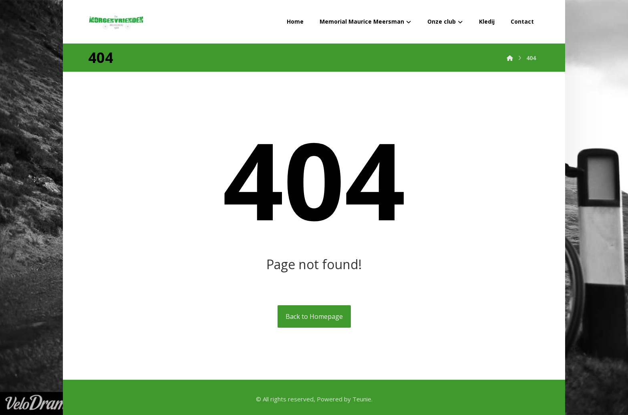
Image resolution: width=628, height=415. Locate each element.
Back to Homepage (314, 316)
